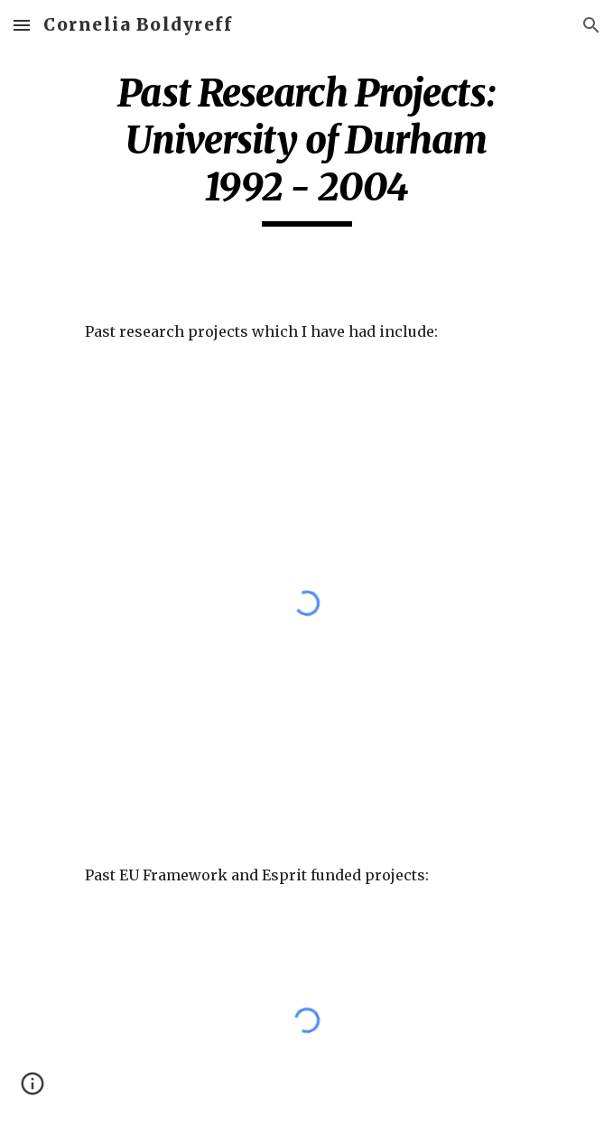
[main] (306, 148)
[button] (21, 25)
